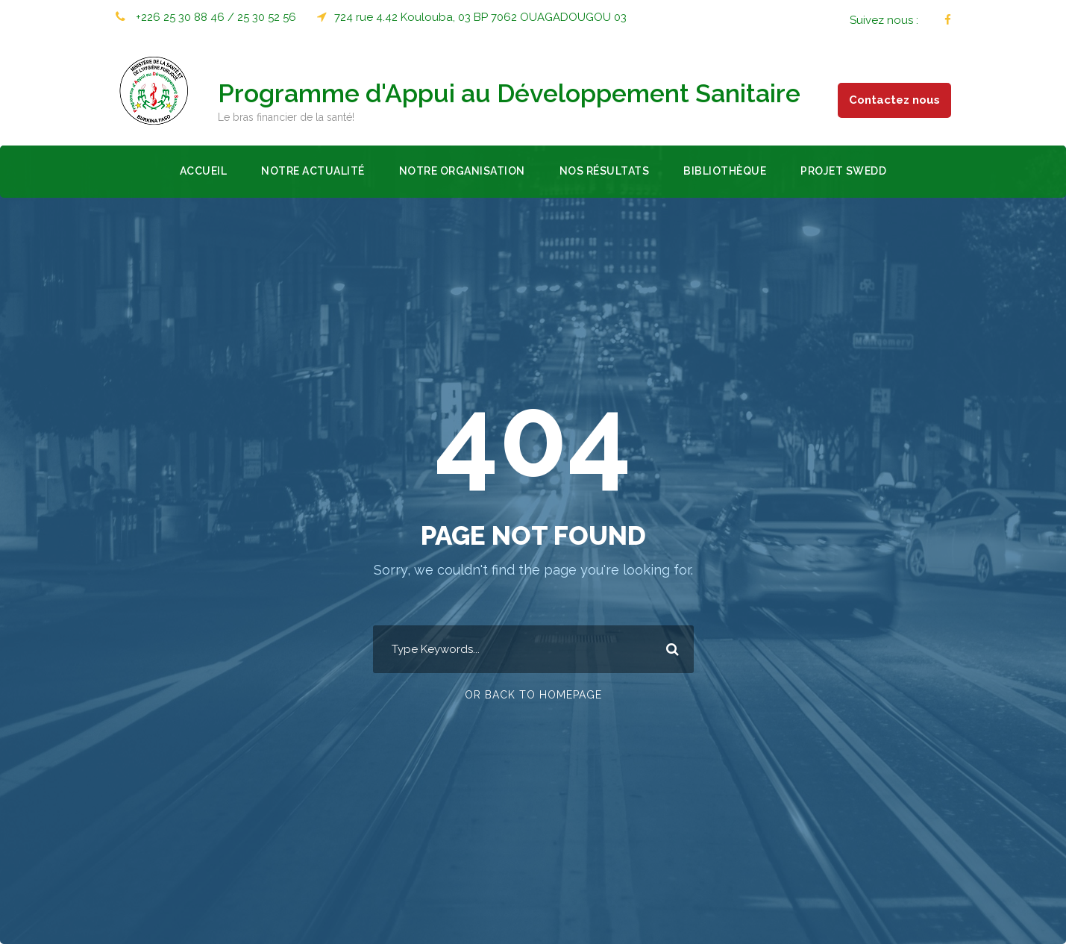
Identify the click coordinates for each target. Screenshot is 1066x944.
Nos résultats (604, 171)
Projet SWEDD (843, 171)
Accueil (204, 171)
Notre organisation (462, 171)
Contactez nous (894, 100)
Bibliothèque (724, 171)
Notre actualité (313, 171)
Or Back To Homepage (533, 695)
